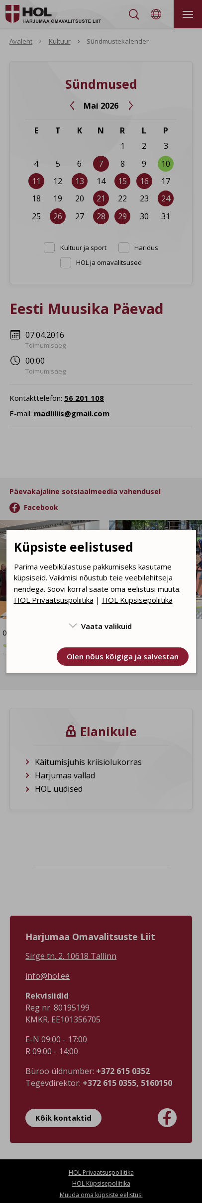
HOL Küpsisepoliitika (137, 600)
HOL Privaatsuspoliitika (54, 600)
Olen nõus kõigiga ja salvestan (123, 656)
